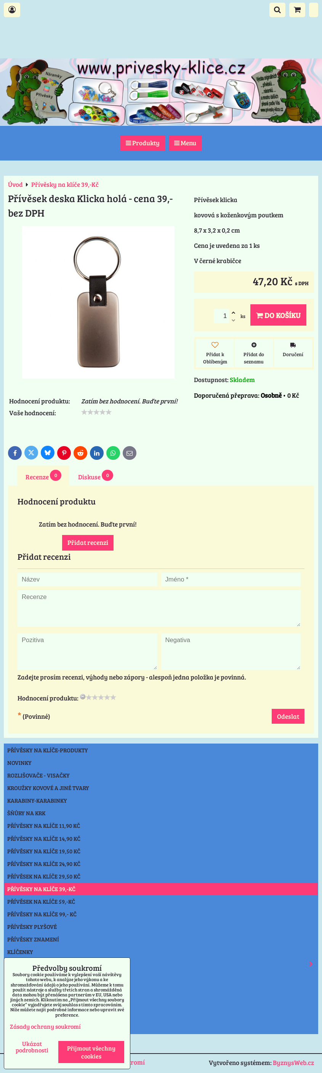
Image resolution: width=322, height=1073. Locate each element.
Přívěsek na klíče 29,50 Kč (43, 876)
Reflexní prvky (162, 964)
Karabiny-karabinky (37, 800)
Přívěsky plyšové (32, 926)
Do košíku (278, 315)
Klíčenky (20, 952)
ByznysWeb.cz (293, 1062)
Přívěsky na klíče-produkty (47, 750)
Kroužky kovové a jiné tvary (48, 788)
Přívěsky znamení (33, 939)
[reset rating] (83, 697)
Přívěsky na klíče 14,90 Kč (43, 838)
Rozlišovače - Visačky (38, 775)
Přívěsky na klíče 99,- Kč (42, 914)
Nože (14, 990)
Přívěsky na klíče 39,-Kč (41, 889)
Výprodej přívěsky (34, 1015)
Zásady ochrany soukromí (45, 1026)
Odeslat (288, 716)
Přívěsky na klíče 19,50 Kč (43, 851)
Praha (16, 1027)
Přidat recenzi (87, 542)
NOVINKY (19, 762)
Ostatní (18, 1002)
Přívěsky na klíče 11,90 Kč (43, 825)
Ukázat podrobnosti (32, 1046)
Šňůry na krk (26, 813)
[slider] (96, 412)
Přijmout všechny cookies (91, 1052)
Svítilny (19, 977)
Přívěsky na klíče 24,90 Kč (43, 863)
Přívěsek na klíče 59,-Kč (41, 901)
